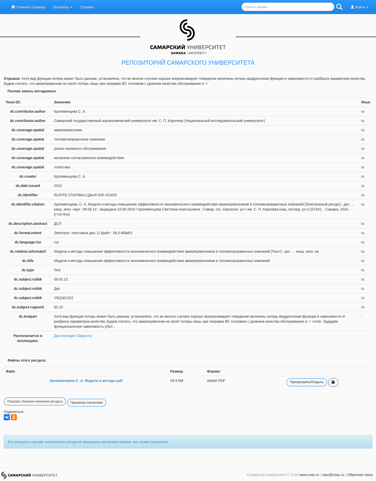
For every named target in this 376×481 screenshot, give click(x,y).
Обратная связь (360, 475)
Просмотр (62, 7)
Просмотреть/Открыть (307, 382)
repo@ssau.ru (333, 475)
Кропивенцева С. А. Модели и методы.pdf (86, 381)
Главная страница (28, 7)
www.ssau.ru (309, 475)
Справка (87, 7)
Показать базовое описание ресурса (34, 401)
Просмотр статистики (87, 402)
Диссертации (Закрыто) (73, 336)
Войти (359, 7)
